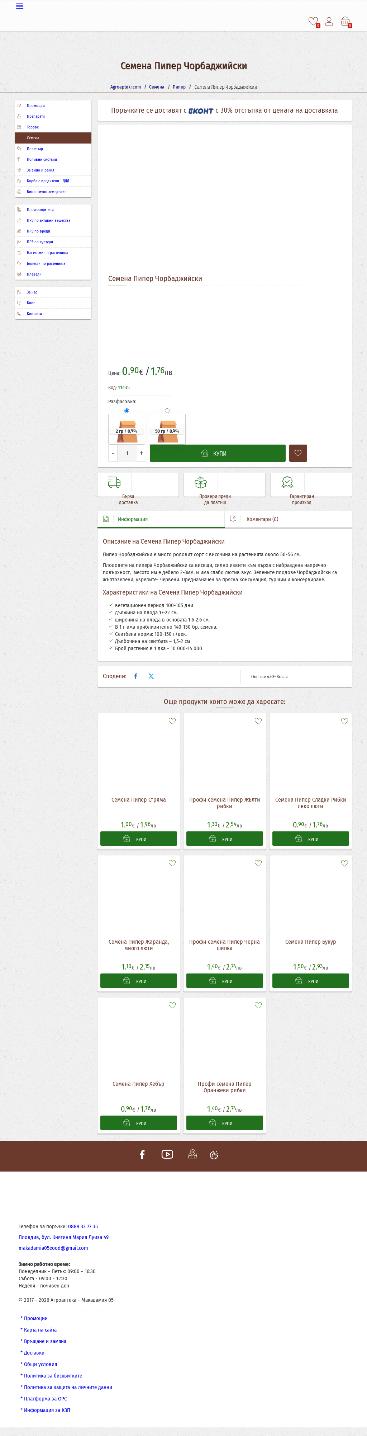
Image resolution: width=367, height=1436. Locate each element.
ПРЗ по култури (35, 240)
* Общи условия (38, 1367)
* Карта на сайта (38, 1333)
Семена (28, 136)
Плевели (29, 273)
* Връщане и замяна (43, 1344)
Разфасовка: (122, 400)
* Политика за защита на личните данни (66, 1390)
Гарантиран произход (296, 499)
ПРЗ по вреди (33, 229)
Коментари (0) (254, 518)
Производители (35, 208)
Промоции (31, 104)
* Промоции (34, 1321)
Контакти (29, 312)
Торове (28, 125)
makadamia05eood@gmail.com (53, 1251)
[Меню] (183, 4)
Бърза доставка (123, 499)
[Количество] (127, 452)
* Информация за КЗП (45, 1413)
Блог (26, 301)
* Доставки (32, 1356)
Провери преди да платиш (210, 499)
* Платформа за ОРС (43, 1402)
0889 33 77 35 (83, 1229)
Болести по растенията (41, 262)
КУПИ (135, 838)
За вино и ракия (35, 168)
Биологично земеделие (41, 190)
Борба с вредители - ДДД (43, 179)
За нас (27, 290)
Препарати (31, 115)
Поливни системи (37, 158)
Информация (125, 518)
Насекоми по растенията (42, 251)
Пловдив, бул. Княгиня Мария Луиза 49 (64, 1240)
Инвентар (30, 147)
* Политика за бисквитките (51, 1379)
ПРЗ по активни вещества (43, 219)
